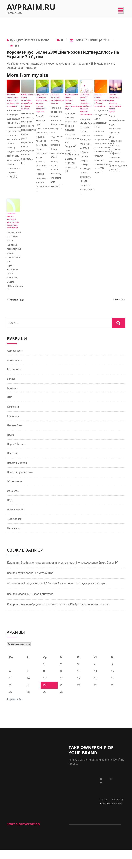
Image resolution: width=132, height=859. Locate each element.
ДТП (10, 400)
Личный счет (15, 429)
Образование (15, 488)
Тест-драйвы (15, 527)
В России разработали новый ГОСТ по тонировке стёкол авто (13, 100)
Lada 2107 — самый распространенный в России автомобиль (100, 100)
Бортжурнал (15, 370)
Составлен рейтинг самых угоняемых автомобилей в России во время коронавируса (86, 105)
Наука (11, 439)
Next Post (118, 299)
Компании (13, 409)
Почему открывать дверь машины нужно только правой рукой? (115, 103)
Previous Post (16, 299)
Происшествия (16, 517)
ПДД (10, 507)
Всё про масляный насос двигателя (30, 603)
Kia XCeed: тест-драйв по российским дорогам (57, 99)
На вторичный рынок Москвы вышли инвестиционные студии (71, 102)
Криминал (13, 419)
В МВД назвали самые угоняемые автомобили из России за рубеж (27, 102)
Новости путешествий (21, 478)
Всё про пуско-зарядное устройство (30, 582)
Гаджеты (12, 390)
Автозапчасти (16, 351)
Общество (13, 497)
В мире (11, 380)
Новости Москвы (18, 468)
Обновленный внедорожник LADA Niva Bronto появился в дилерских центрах (57, 592)
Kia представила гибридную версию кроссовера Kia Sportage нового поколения (58, 613)
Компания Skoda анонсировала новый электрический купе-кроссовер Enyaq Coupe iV (62, 571)
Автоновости (15, 360)
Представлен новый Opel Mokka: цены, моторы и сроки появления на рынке (42, 103)
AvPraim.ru (31, 7)
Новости (12, 458)
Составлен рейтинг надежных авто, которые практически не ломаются (13, 221)
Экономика (14, 537)
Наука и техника (18, 449)
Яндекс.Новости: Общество (31, 40)
